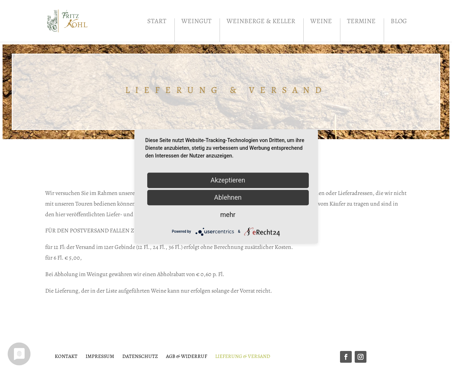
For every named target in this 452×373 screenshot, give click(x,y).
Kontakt (66, 356)
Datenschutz (140, 356)
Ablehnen (228, 197)
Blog (399, 21)
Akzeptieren (227, 180)
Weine (321, 21)
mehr (227, 214)
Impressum (100, 356)
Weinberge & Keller (261, 21)
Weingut (196, 21)
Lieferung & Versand (242, 356)
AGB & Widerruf (186, 356)
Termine (361, 21)
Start (156, 21)
